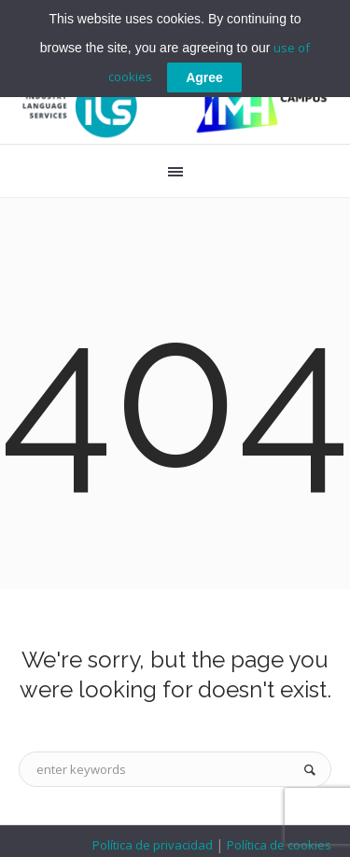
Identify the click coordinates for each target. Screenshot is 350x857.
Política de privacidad (154, 844)
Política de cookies (277, 844)
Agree (204, 77)
